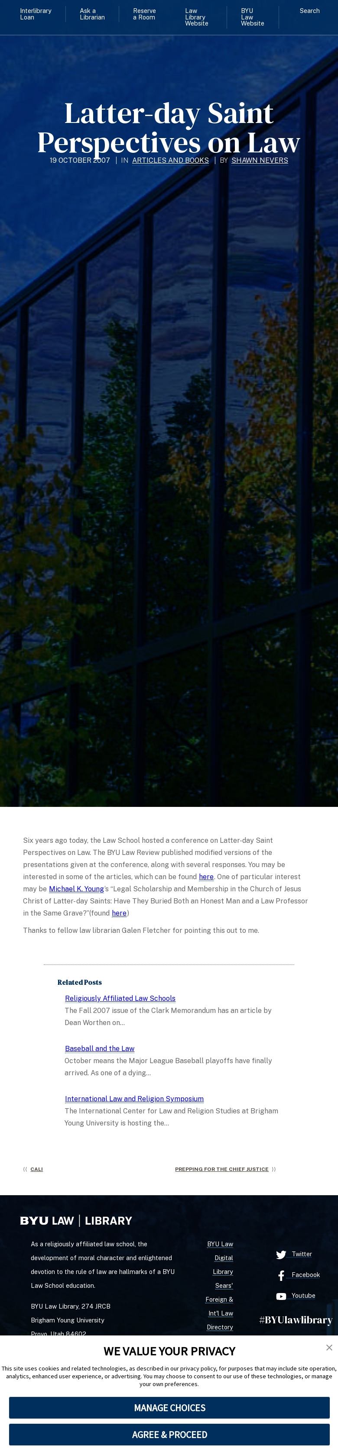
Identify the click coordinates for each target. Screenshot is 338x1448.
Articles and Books (170, 160)
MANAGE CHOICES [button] (169, 1408)
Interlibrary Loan (36, 13)
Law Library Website (196, 17)
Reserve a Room (144, 13)
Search (310, 10)
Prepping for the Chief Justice (222, 1169)
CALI (36, 1169)
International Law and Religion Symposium (134, 1099)
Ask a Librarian (92, 13)
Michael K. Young (76, 889)
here (206, 877)
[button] (329, 1348)
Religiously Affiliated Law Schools (120, 998)
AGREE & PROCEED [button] (169, 1435)
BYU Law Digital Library (220, 1257)
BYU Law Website (252, 17)
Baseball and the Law (99, 1049)
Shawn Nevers (259, 160)
